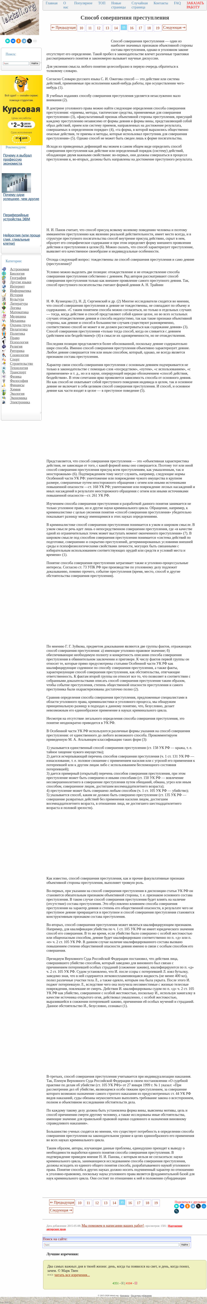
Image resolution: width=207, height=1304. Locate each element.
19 (158, 28)
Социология (19, 355)
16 (132, 28)
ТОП (101, 3)
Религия (16, 346)
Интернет (17, 286)
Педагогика (19, 329)
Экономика (18, 398)
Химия (15, 389)
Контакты (161, 3)
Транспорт (18, 372)
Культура (17, 299)
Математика (19, 312)
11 (90, 28)
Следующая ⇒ (174, 27)
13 (107, 28)
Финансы (17, 385)
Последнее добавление (141, 1295)
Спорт (15, 359)
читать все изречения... (72, 1275)
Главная (51, 3)
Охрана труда (20, 325)
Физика (15, 376)
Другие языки (20, 282)
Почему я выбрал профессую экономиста (17, 159)
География (18, 278)
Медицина (18, 316)
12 (99, 28)
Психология (19, 342)
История (16, 295)
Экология (17, 394)
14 (116, 28)
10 (81, 28)
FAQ (177, 3)
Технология (19, 368)
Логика (15, 308)
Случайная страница (140, 5)
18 (149, 28)
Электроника (20, 402)
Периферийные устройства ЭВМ (16, 217)
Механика (17, 321)
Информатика (20, 291)
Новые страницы (118, 5)
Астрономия (19, 269)
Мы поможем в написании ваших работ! (113, 1225)
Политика (17, 333)
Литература (19, 303)
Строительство (21, 363)
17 (140, 28)
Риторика (17, 351)
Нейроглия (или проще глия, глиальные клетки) (21, 239)
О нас (65, 5)
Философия (19, 381)
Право (15, 338)
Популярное (83, 3)
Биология (17, 273)
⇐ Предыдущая (64, 27)
